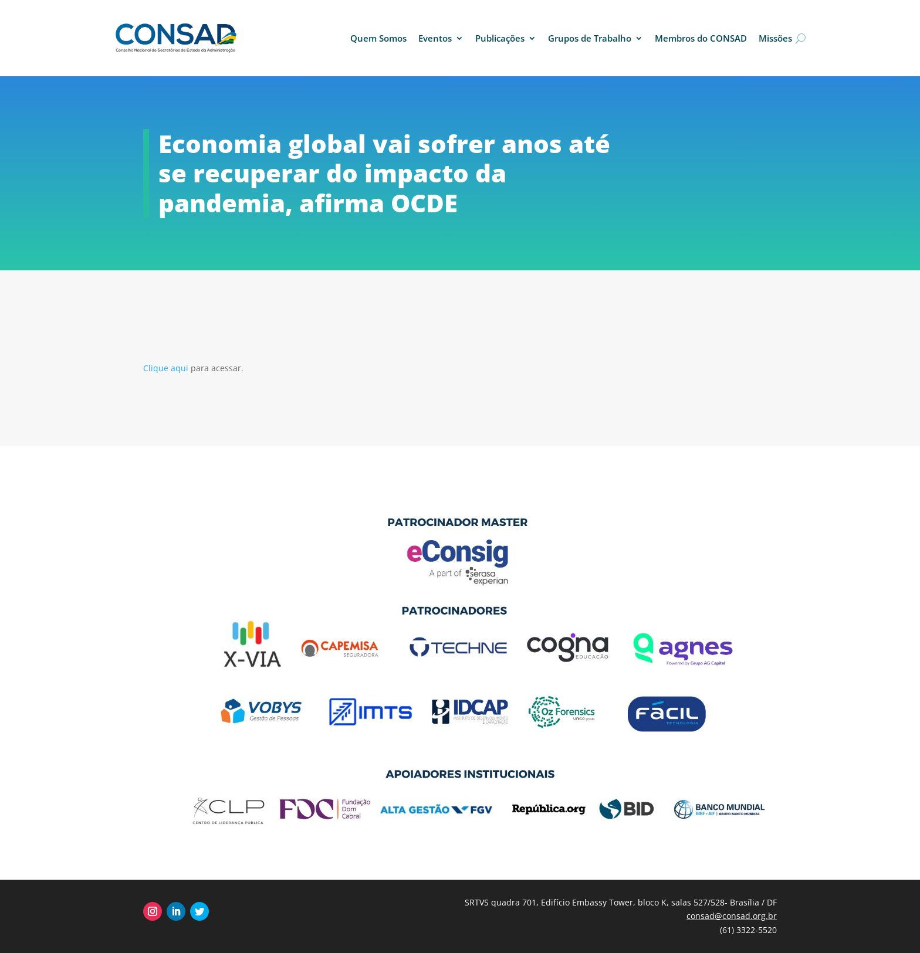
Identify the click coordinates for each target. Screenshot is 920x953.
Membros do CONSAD (701, 38)
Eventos (435, 38)
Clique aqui (167, 368)
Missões (775, 38)
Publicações (500, 38)
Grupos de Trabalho (589, 38)
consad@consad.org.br (731, 915)
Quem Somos (378, 38)
